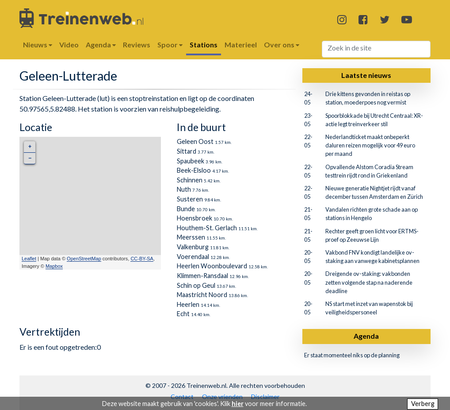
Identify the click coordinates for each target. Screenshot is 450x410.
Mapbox (54, 266)
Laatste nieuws (366, 75)
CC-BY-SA (141, 258)
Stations (203, 44)
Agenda (366, 336)
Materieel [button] (241, 44)
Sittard (186, 151)
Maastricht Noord (202, 294)
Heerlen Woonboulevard (212, 266)
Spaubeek (190, 161)
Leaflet (29, 258)
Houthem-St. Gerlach (207, 228)
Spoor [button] (170, 44)
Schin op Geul (196, 285)
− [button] (29, 158)
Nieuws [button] (37, 44)
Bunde (186, 209)
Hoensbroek (194, 218)
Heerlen (188, 304)
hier (238, 403)
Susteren (190, 199)
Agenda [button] (101, 44)
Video (69, 44)
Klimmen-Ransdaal (202, 275)
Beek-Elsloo (194, 170)
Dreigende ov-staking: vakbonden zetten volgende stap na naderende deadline (368, 282)
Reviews (136, 44)
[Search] (376, 49)
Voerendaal (193, 256)
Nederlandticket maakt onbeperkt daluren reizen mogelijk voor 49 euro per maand (370, 145)
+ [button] (29, 147)
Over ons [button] (281, 44)
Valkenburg (193, 247)
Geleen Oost (195, 141)
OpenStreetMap (84, 258)
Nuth (184, 189)
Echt (183, 313)
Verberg (423, 403)
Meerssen (191, 237)
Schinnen (189, 180)
